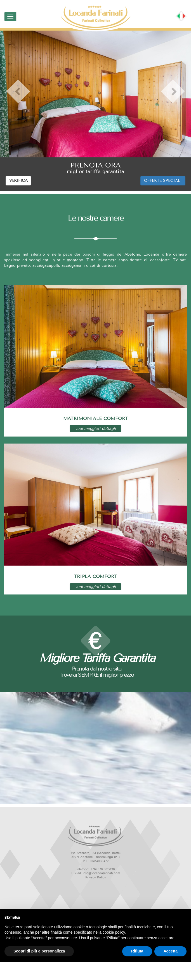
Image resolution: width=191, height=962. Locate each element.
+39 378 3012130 (102, 869)
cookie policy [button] (114, 932)
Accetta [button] (170, 951)
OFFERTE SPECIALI (163, 180)
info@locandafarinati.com (101, 873)
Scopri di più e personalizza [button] (39, 951)
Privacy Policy (95, 877)
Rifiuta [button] (137, 951)
